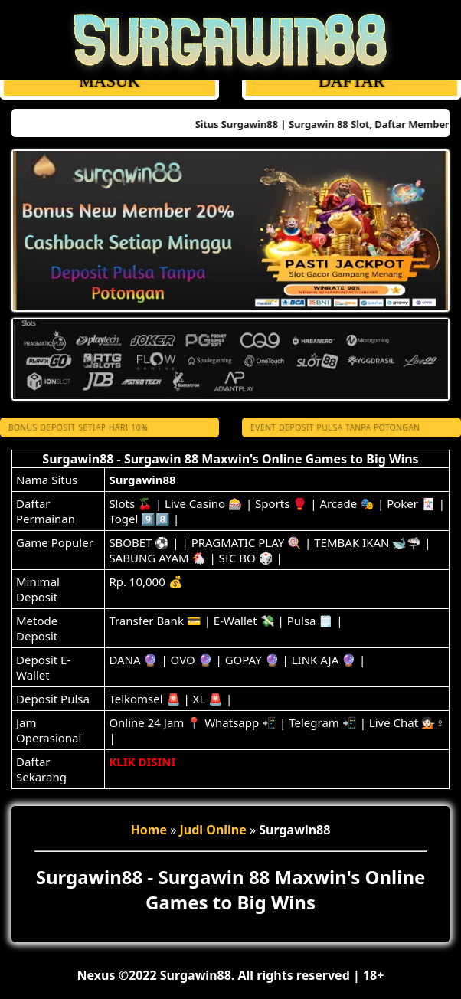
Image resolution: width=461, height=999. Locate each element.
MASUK (109, 80)
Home (149, 829)
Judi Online (213, 829)
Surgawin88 (142, 479)
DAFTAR (351, 80)
